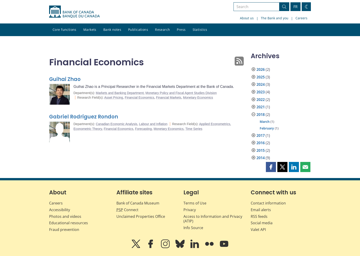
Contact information (268, 203)
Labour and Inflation (153, 124)
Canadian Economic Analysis (116, 124)
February (267, 128)
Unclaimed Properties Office (140, 216)
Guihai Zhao (65, 79)
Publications (138, 29)
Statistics (200, 29)
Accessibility (59, 209)
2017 (260, 135)
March (265, 121)
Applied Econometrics (214, 124)
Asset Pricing (113, 97)
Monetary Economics (198, 97)
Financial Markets (168, 97)
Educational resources (68, 222)
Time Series (193, 129)
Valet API (258, 229)
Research (162, 29)
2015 (260, 150)
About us (247, 18)
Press (181, 29)
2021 (260, 106)
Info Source (193, 227)
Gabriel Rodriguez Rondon (83, 116)
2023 (260, 92)
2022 (260, 99)
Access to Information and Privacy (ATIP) (212, 219)
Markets (89, 29)
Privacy (189, 209)
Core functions (64, 29)
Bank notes (112, 29)
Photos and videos (65, 216)
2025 (260, 77)
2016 (260, 142)
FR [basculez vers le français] (295, 6)
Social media (262, 222)
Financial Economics (139, 97)
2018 (260, 114)
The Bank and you (274, 18)
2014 (260, 157)
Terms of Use (194, 203)
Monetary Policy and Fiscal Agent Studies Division (181, 93)
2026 (260, 69)
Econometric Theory (87, 129)
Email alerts (261, 209)
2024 (260, 84)
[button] (271, 167)
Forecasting (143, 129)
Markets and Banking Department (120, 93)
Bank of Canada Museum (137, 203)
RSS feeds (259, 216)
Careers (301, 18)
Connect (127, 209)
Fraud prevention (64, 229)
